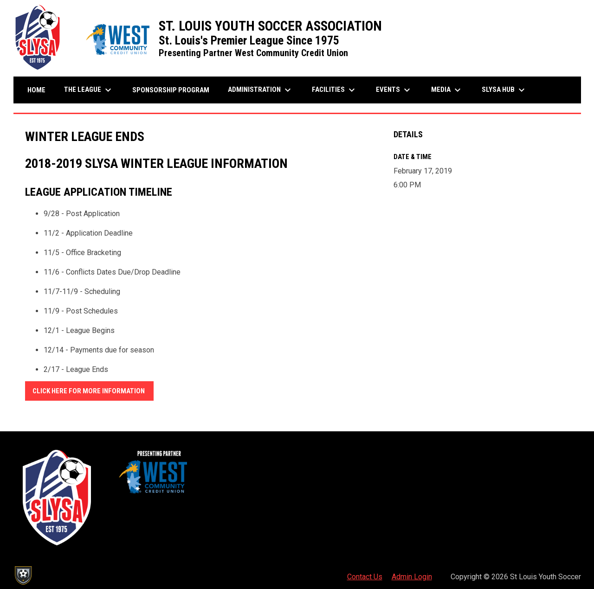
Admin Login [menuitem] (412, 576)
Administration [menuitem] (260, 90)
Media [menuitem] (447, 90)
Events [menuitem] (394, 90)
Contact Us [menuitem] (364, 576)
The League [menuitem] (89, 90)
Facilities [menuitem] (334, 90)
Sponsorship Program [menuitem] (174, 89)
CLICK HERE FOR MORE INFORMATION (89, 391)
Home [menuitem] (36, 90)
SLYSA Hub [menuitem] (504, 90)
